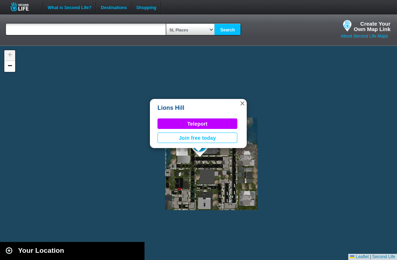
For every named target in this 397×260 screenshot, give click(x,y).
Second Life (23, 7)
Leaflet (359, 256)
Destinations (114, 7)
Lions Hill (170, 108)
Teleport (197, 124)
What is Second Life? (69, 7)
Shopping (146, 7)
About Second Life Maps (364, 36)
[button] (242, 103)
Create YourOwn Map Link (372, 26)
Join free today (197, 138)
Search (227, 29)
